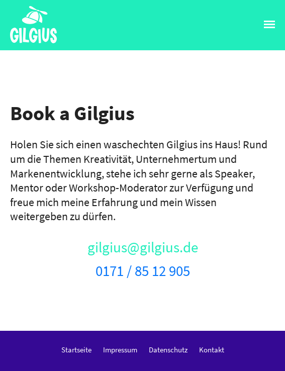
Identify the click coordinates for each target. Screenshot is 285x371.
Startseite (76, 349)
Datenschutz (168, 349)
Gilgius (25, 42)
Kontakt (211, 349)
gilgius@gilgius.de (142, 247)
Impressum (120, 349)
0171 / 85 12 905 (143, 271)
